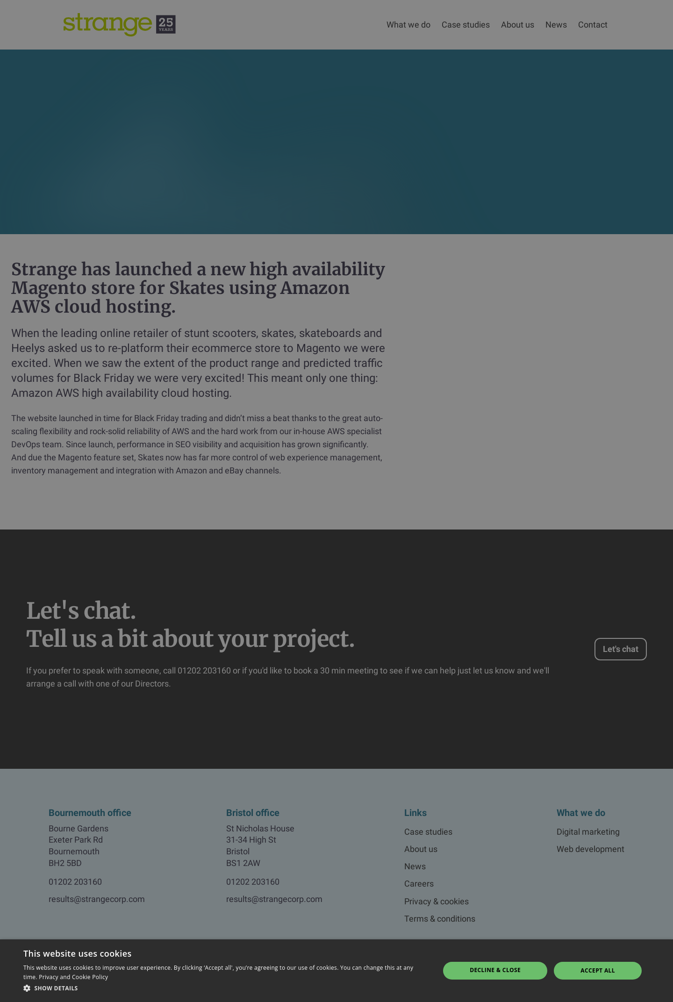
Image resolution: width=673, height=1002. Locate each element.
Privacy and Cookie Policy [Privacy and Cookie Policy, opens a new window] (73, 977)
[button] (225, 988)
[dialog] (336, 501)
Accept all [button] (597, 970)
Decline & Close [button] (495, 970)
